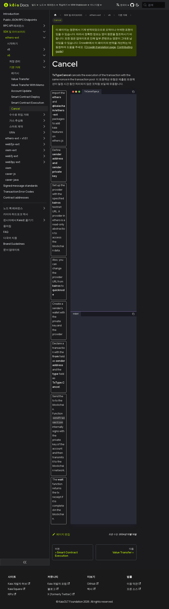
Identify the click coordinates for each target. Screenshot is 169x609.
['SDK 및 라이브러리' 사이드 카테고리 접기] (44, 31)
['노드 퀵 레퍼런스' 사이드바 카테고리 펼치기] (44, 208)
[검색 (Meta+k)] (153, 5)
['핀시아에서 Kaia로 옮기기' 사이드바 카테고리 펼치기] (44, 220)
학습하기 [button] (63, 4)
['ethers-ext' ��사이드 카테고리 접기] (44, 37)
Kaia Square (16, 589)
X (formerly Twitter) (61, 594)
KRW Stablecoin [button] (79, 4)
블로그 (53, 589)
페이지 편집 (61, 534)
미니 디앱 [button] (94, 4)
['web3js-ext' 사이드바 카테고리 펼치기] (44, 144)
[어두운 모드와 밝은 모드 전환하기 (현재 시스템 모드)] (137, 5)
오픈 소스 (134, 589)
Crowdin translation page (100, 47)
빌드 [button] (34, 4)
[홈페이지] (55, 15)
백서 (91, 589)
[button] (26, 49)
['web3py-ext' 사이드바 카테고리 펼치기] (44, 162)
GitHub (92, 583)
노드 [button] (41, 4)
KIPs (12, 594)
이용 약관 (134, 583)
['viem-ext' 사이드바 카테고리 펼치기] (44, 150)
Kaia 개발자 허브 (19, 583)
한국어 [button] (121, 4)
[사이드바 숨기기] (25, 562)
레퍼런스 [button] (51, 4)
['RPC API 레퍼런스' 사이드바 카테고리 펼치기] (44, 25)
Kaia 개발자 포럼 (59, 583)
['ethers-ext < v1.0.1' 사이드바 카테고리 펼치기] (44, 138)
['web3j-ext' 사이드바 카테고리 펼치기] (44, 156)
